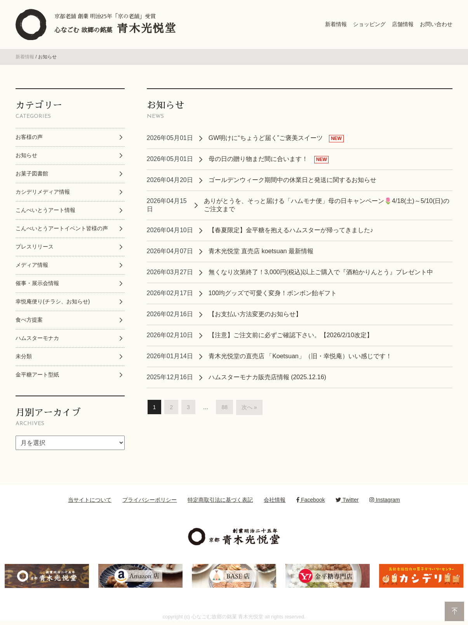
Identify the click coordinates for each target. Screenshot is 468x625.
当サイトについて (89, 500)
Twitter (347, 500)
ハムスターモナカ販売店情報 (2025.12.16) (267, 377)
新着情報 (25, 57)
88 (224, 407)
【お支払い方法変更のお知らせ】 (255, 314)
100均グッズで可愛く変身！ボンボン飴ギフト (273, 293)
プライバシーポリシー (149, 500)
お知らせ (26, 155)
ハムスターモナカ (37, 338)
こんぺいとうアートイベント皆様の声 (62, 228)
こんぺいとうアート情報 (45, 210)
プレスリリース (35, 246)
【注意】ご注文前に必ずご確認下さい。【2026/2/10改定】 (291, 335)
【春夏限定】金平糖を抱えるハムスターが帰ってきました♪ (291, 230)
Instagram (384, 500)
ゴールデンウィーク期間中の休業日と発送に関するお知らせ (292, 180)
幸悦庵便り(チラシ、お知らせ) (53, 301)
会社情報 (274, 500)
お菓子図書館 (32, 173)
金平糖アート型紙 (37, 374)
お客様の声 (29, 137)
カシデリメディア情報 (43, 192)
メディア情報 (32, 265)
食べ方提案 (29, 320)
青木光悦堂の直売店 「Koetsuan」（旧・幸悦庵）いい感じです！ (300, 356)
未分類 (24, 356)
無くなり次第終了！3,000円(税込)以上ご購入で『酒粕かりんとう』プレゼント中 (321, 272)
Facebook (310, 500)
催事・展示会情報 (37, 283)
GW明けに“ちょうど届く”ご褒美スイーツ (266, 138)
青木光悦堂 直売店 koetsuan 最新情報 (261, 251)
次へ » (249, 407)
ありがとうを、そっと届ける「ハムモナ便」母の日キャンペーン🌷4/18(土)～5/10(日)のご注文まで (326, 205)
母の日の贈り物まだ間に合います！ (258, 159)
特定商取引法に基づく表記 (220, 500)
